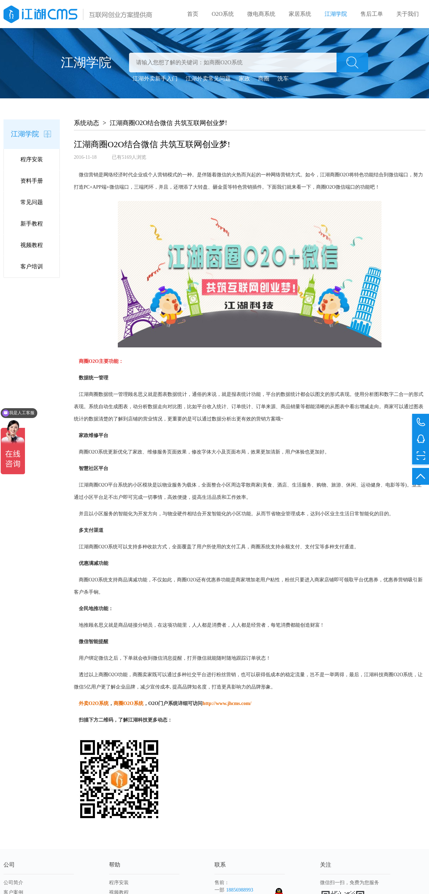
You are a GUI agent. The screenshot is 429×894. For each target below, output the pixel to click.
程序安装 (31, 159)
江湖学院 (336, 14)
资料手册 (31, 181)
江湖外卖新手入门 (155, 78)
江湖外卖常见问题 (208, 78)
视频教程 (31, 245)
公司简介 (13, 882)
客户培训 (31, 266)
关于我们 (407, 14)
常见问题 (31, 202)
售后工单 (371, 14)
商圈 (263, 78)
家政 (244, 78)
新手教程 (31, 224)
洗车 (283, 78)
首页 (192, 14)
